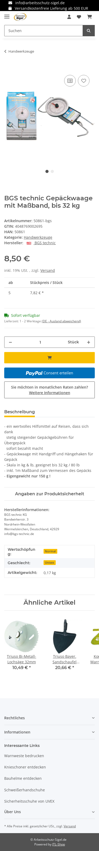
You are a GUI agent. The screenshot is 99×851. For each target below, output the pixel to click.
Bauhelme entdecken (23, 778)
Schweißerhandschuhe (24, 789)
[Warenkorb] (89, 17)
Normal (50, 551)
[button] (69, 17)
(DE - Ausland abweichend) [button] (61, 321)
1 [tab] (47, 171)
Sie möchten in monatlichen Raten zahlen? (49, 390)
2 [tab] (52, 171)
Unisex (49, 562)
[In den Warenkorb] (8, 68)
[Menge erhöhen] (89, 342)
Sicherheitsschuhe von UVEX (29, 801)
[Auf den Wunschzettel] (83, 80)
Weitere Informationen (49, 392)
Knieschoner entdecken (25, 767)
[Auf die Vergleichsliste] (70, 80)
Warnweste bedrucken (24, 755)
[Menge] (40, 342)
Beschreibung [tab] (19, 411)
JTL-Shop (58, 844)
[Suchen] (43, 30)
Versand (47, 270)
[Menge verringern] (10, 342)
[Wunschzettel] (79, 17)
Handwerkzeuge (38, 237)
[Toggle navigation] (7, 14)
